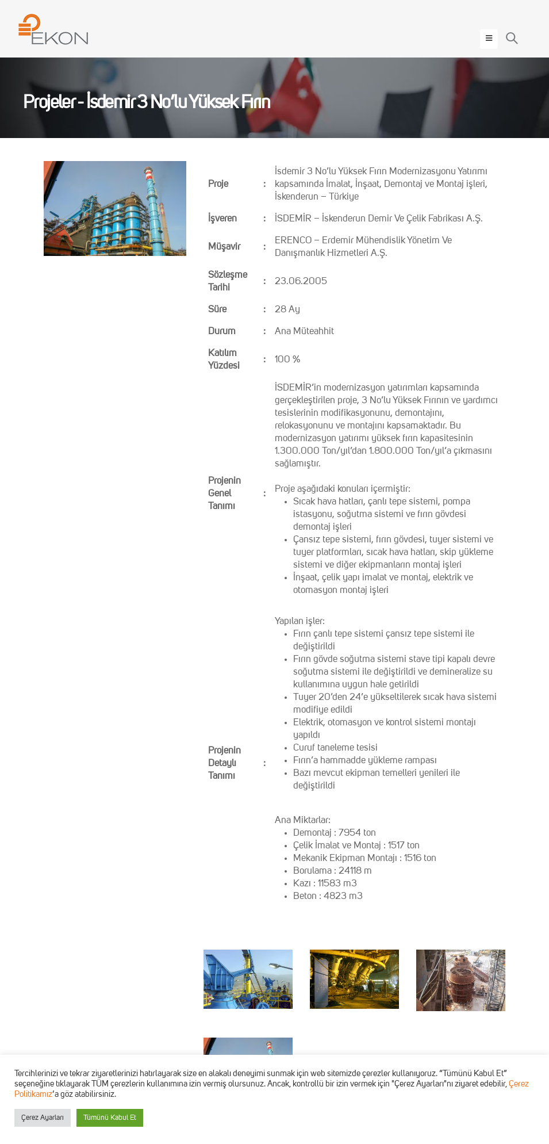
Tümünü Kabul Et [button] (109, 1118)
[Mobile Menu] (489, 39)
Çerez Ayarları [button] (42, 1118)
